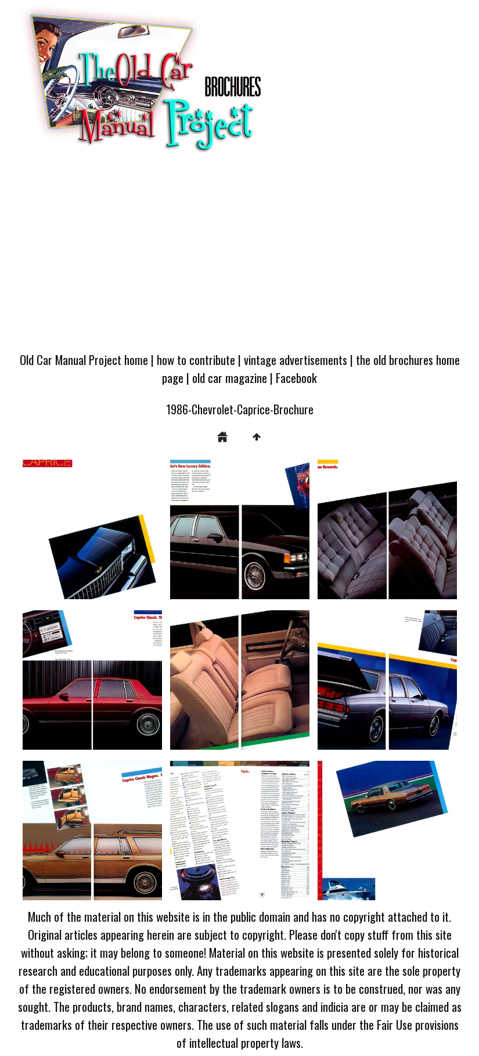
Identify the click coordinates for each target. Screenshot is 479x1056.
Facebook (296, 377)
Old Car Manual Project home (84, 359)
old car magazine (229, 377)
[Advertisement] (239, 257)
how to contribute (196, 359)
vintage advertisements (295, 359)
